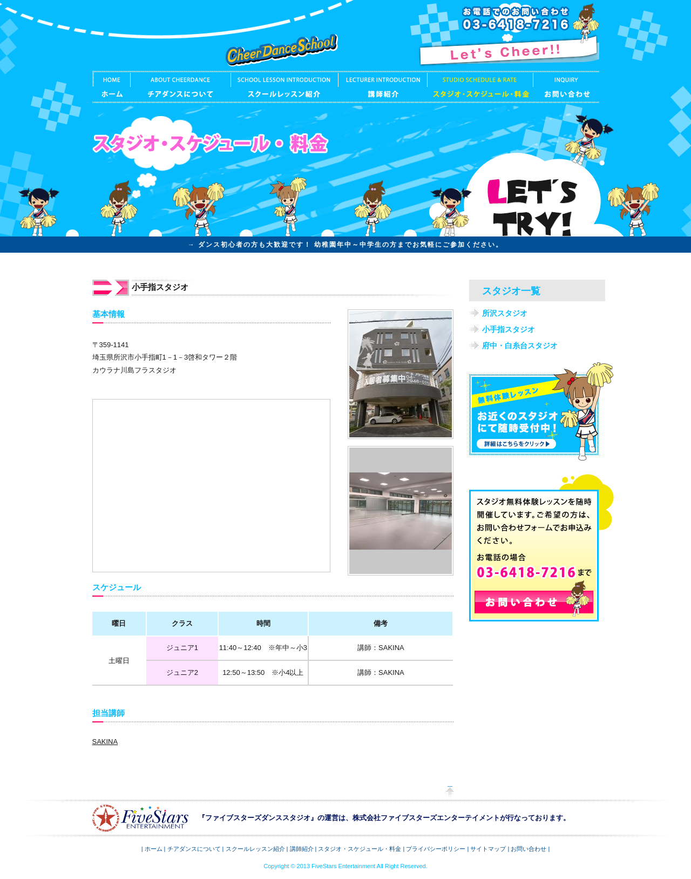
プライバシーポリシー (435, 849)
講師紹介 (382, 87)
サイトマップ (488, 849)
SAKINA (105, 742)
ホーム (111, 87)
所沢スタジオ (504, 313)
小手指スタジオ (508, 329)
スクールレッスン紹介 (284, 87)
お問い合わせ (566, 87)
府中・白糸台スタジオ (520, 345)
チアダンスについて (180, 87)
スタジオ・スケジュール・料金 (480, 87)
